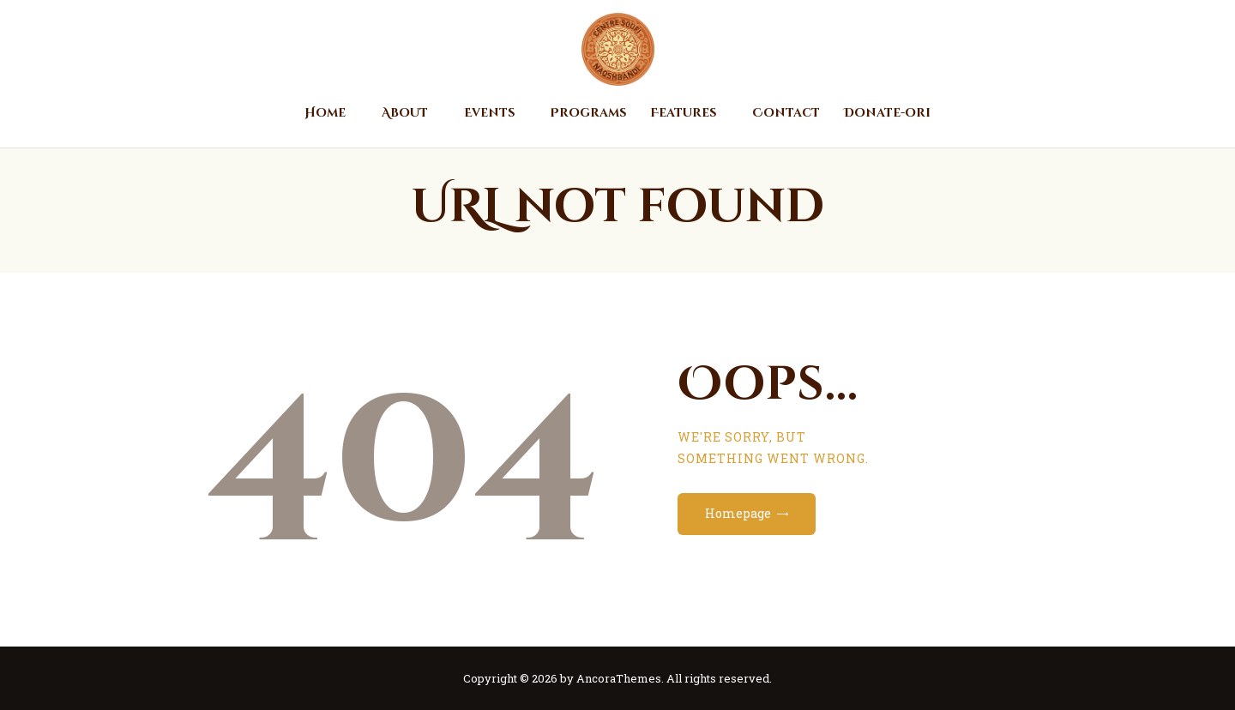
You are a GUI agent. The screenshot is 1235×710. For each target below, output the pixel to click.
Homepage (738, 513)
